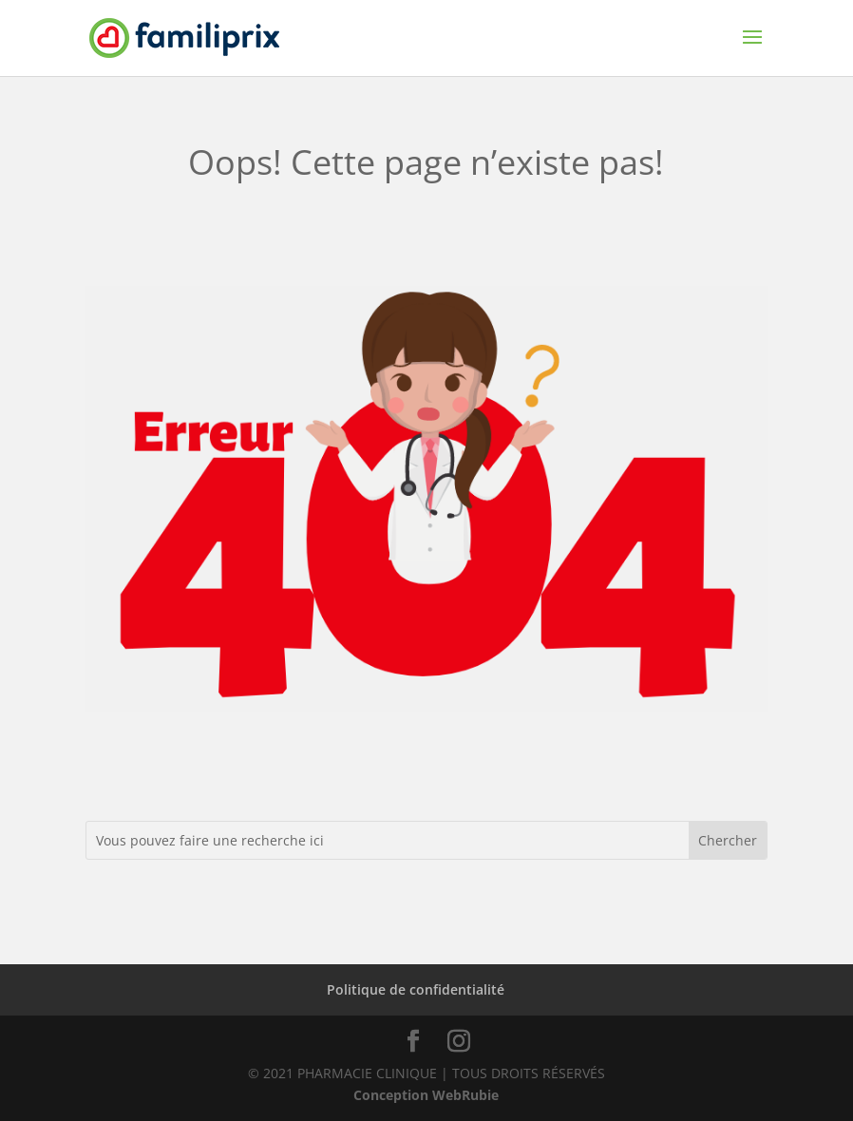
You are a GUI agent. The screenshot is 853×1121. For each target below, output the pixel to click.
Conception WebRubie (426, 1095)
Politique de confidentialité (415, 989)
